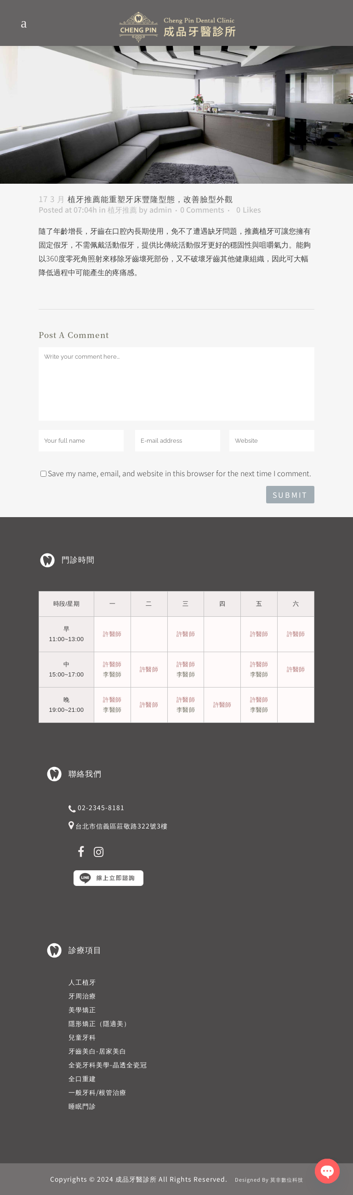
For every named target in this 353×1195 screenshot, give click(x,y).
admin (160, 209)
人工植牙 (82, 981)
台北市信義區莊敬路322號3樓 (121, 825)
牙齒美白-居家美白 (97, 1050)
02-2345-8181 (101, 807)
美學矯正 (82, 1009)
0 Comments (202, 209)
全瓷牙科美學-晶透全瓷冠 (107, 1064)
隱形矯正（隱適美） (99, 1023)
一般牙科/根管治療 (97, 1092)
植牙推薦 (122, 209)
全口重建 (82, 1078)
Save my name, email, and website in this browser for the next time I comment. (179, 473)
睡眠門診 (82, 1105)
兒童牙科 (82, 1037)
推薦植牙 (259, 230)
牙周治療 (82, 995)
